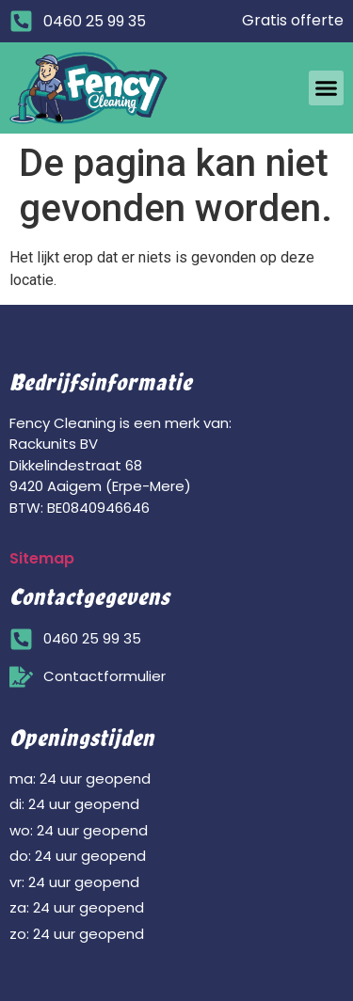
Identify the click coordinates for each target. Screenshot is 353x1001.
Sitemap (41, 558)
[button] (327, 88)
